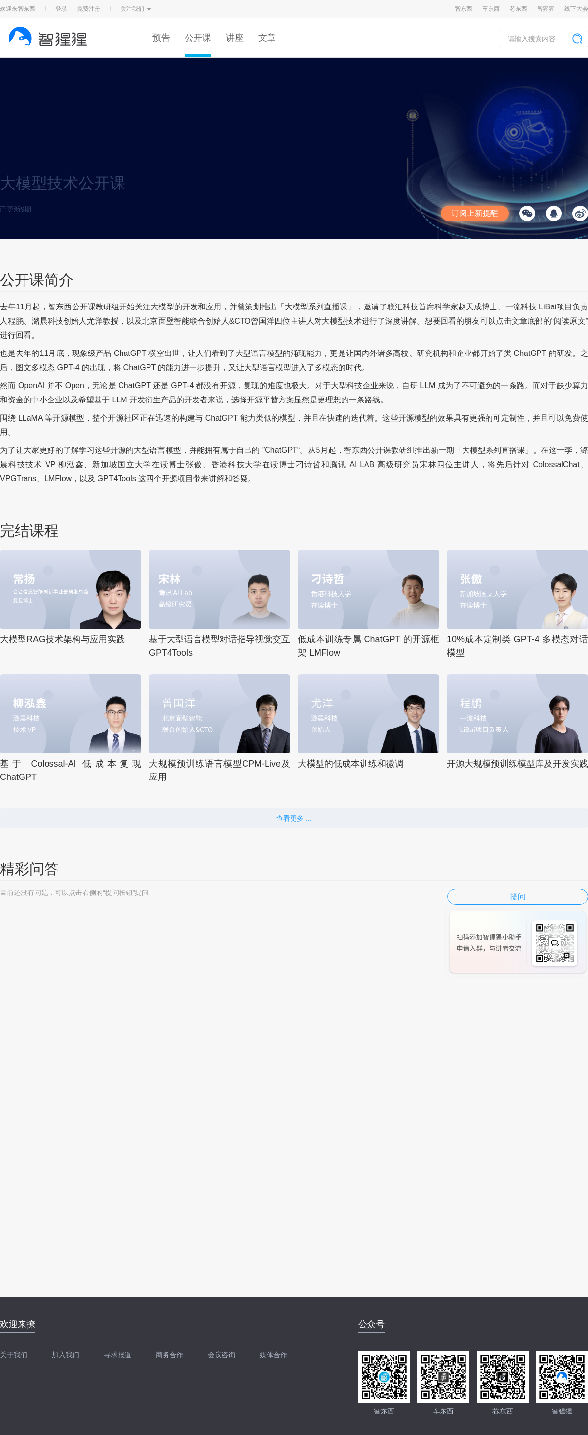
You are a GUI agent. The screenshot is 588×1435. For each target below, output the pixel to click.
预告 (161, 38)
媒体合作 (273, 1354)
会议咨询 (221, 1354)
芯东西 (518, 8)
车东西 (491, 8)
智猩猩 (546, 8)
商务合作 (169, 1354)
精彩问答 (29, 869)
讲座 (235, 38)
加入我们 (65, 1354)
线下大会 (576, 8)
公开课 (198, 38)
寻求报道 (117, 1354)
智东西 (463, 8)
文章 (267, 38)
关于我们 (13, 1354)
